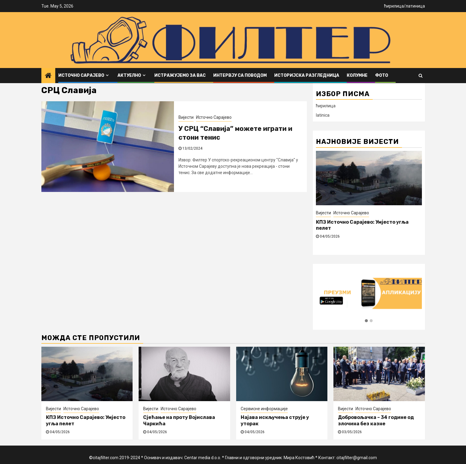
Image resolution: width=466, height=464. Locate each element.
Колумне (357, 75)
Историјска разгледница (306, 75)
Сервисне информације (264, 408)
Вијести (186, 117)
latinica (322, 115)
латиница (415, 6)
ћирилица (394, 6)
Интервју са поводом (240, 75)
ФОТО (381, 75)
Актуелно (129, 75)
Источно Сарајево (81, 75)
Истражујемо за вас (180, 75)
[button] (366, 321)
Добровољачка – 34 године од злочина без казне (376, 420)
